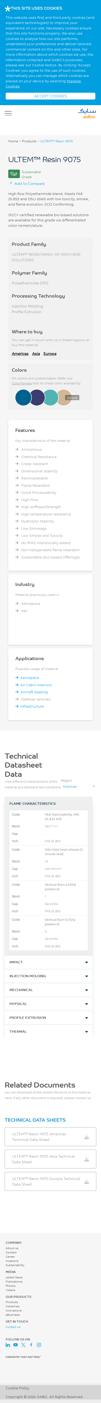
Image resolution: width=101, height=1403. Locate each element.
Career (10, 1256)
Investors (12, 1261)
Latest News (14, 1277)
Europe (49, 353)
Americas (20, 353)
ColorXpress (22, 383)
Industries (13, 1306)
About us (12, 1248)
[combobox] (78, 786)
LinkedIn (8, 1345)
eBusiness (13, 1314)
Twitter (23, 1345)
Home (13, 141)
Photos (11, 1285)
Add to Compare (29, 183)
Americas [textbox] (70, 786)
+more (72, 397)
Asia (36, 353)
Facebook (31, 1345)
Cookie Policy (17, 1387)
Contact (11, 1252)
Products (29, 141)
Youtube (15, 1345)
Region (66, 780)
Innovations (14, 1310)
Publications (14, 1281)
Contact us (13, 1327)
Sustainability (15, 1265)
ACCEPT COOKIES (50, 95)
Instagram (39, 1345)
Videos (10, 1290)
